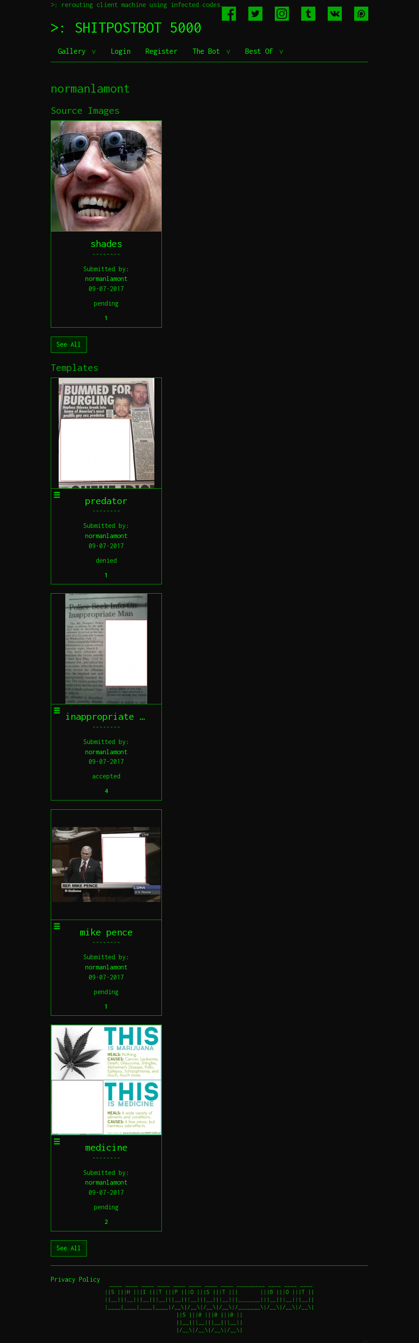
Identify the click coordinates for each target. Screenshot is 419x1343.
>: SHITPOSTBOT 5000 (126, 27)
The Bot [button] (208, 51)
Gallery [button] (74, 51)
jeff (365, 1341)
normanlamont (106, 278)
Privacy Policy (75, 1279)
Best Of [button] (261, 51)
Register (161, 51)
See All (68, 344)
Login (121, 51)
